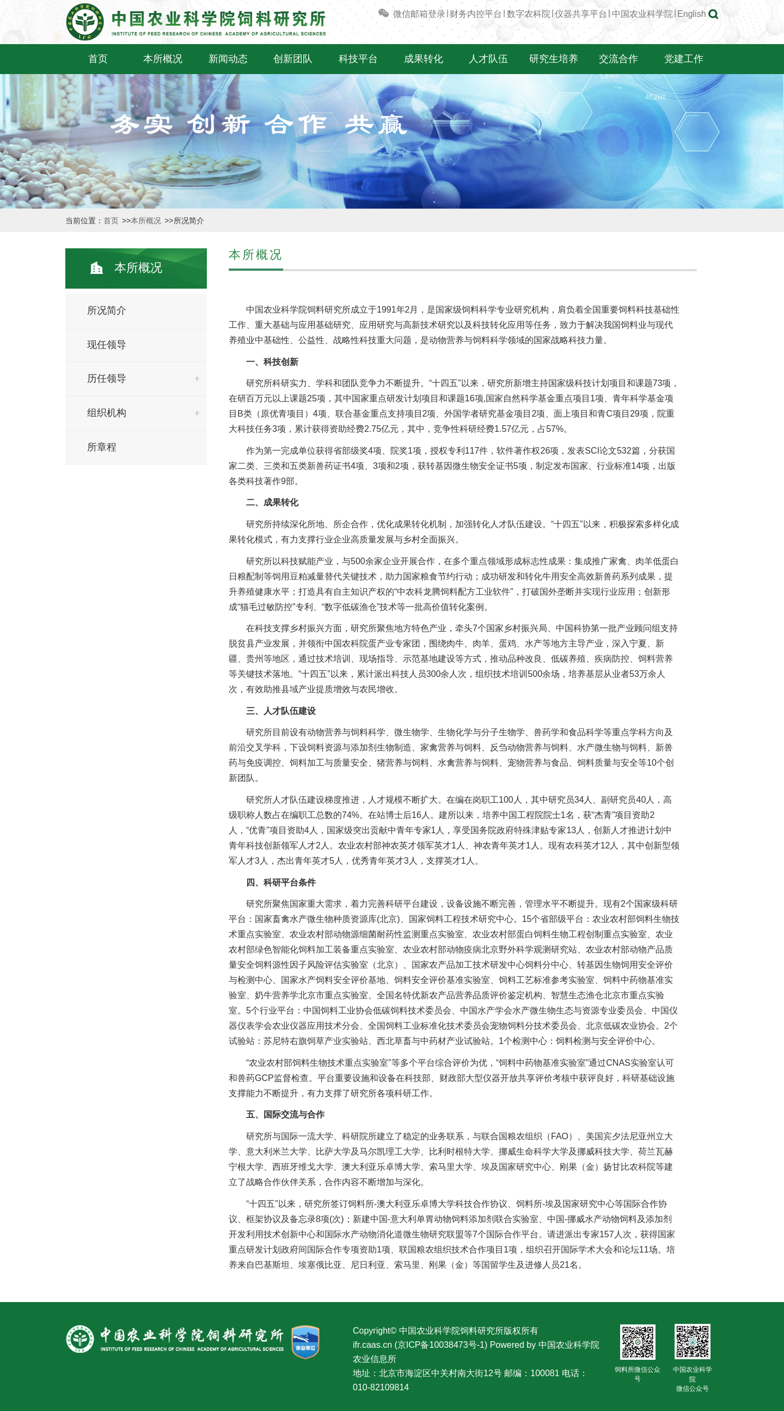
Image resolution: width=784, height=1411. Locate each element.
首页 (98, 58)
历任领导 (106, 378)
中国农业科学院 (642, 14)
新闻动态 (228, 58)
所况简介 (106, 310)
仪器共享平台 (581, 14)
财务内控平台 (476, 14)
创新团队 (293, 58)
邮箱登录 (428, 14)
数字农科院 (528, 14)
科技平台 (358, 58)
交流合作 (618, 58)
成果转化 (423, 58)
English (691, 14)
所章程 (102, 447)
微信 (393, 14)
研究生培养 (553, 58)
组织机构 (106, 412)
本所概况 (162, 58)
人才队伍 (488, 58)
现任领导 (106, 344)
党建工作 (683, 58)
